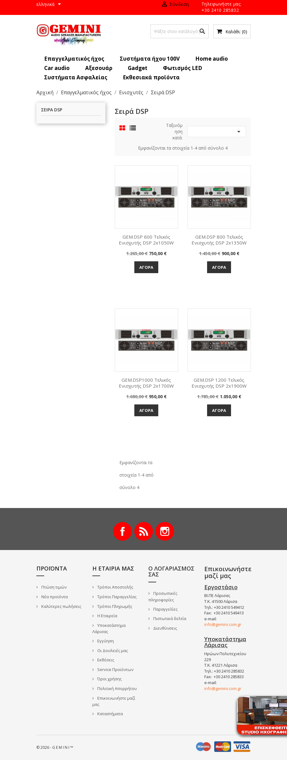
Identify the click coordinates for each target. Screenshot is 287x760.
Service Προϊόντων (114, 669)
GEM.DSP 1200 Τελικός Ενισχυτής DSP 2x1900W (219, 383)
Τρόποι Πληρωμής (114, 606)
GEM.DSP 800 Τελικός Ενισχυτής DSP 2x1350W (219, 240)
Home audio (211, 58)
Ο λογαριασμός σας (171, 571)
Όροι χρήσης (109, 679)
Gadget (137, 68)
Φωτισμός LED (182, 68)
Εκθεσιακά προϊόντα (151, 77)
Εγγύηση (105, 641)
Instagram (164, 531)
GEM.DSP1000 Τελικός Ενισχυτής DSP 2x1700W (146, 383)
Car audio (57, 68)
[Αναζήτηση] (179, 31)
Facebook (122, 531)
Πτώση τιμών (53, 587)
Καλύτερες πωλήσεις (60, 606)
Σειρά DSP (51, 110)
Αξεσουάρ (98, 68)
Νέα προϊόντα (54, 596)
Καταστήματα (109, 713)
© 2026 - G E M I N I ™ (54, 747)
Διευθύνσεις (164, 628)
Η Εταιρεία (106, 615)
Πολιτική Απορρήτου (116, 688)
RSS (143, 531)
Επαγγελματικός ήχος (74, 58)
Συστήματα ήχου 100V (150, 58)
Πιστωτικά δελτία (169, 618)
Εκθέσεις (105, 660)
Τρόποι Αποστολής (114, 587)
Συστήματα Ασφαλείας (75, 77)
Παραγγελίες (165, 609)
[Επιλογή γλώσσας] (49, 4)
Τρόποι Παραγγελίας (116, 596)
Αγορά (146, 267)
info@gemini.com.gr (222, 624)
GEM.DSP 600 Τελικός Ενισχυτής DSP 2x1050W (146, 240)
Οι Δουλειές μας (112, 650)
